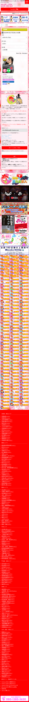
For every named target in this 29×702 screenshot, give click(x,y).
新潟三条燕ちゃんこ (6, 582)
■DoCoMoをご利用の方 (7, 135)
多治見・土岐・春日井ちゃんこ (9, 539)
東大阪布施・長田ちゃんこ (8, 599)
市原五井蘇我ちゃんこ (7, 508)
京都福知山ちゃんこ (6, 627)
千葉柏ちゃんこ (5, 507)
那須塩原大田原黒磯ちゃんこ (9, 500)
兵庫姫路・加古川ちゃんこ (8, 601)
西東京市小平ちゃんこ (7, 512)
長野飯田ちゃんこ (6, 572)
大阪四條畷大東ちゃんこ (7, 623)
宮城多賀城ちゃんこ (6, 433)
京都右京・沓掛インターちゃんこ (10, 615)
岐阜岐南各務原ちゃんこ (7, 548)
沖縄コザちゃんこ (6, 671)
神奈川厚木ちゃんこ (6, 466)
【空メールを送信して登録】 (15, 147)
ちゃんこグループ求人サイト (9, 683)
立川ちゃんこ (5, 448)
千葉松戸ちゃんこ (6, 481)
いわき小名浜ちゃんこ (7, 426)
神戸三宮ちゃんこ (6, 606)
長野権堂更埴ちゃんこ (7, 575)
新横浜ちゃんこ (5, 503)
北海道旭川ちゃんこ (6, 428)
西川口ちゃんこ (5, 447)
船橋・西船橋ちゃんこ (7, 520)
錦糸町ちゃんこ (5, 473)
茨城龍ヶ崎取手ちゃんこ (7, 491)
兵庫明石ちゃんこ (6, 608)
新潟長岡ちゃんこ (6, 570)
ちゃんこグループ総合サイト (9, 681)
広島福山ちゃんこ (6, 642)
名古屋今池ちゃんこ (6, 529)
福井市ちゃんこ (5, 584)
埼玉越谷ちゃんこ (6, 490)
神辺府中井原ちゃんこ (7, 673)
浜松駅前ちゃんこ (6, 544)
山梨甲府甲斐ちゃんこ (7, 574)
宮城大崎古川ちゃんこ (7, 421)
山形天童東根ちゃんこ (7, 419)
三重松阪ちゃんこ (6, 551)
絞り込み (4, 41)
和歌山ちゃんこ (5, 592)
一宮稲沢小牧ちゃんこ (7, 534)
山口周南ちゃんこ (6, 651)
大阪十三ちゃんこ (6, 613)
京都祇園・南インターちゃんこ (9, 591)
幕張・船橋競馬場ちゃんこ (8, 505)
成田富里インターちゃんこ (8, 455)
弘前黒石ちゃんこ (6, 425)
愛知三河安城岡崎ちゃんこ (8, 531)
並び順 (3, 47)
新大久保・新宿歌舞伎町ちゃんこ (10, 467)
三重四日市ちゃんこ (6, 538)
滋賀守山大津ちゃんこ (7, 620)
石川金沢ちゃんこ (6, 567)
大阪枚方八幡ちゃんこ (7, 616)
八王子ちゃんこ (5, 519)
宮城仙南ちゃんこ (6, 416)
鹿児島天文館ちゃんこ (7, 633)
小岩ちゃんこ (5, 514)
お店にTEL (14, 9)
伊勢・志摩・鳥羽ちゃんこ (8, 555)
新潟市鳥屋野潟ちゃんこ (7, 577)
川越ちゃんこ (5, 454)
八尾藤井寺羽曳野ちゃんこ (8, 603)
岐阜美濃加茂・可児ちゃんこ (9, 558)
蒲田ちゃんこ (5, 517)
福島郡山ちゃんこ (6, 437)
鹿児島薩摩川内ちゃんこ (7, 644)
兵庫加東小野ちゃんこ (7, 622)
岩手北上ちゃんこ (6, 430)
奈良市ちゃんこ (5, 604)
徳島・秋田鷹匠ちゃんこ (7, 645)
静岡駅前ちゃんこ (6, 541)
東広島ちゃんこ (5, 663)
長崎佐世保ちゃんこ (6, 635)
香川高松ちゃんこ (6, 640)
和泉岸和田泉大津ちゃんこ (8, 597)
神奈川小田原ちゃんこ (7, 479)
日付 (3, 35)
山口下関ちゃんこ (6, 656)
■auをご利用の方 (5, 136)
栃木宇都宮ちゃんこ (6, 459)
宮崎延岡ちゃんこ (6, 676)
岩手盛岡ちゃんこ (6, 435)
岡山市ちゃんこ (5, 668)
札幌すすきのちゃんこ (7, 431)
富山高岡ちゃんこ (6, 565)
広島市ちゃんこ (5, 652)
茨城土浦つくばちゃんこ (7, 478)
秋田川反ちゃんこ (6, 423)
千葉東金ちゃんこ (6, 474)
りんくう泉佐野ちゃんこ (7, 611)
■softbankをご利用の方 (7, 138)
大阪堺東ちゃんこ (6, 609)
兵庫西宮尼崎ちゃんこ (7, 625)
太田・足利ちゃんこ (6, 495)
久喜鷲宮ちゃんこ (6, 496)
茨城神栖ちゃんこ (6, 498)
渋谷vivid (4, 688)
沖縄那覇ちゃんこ (6, 649)
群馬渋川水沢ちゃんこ (7, 476)
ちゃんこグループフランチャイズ (10, 685)
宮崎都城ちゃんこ (6, 647)
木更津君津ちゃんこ (6, 471)
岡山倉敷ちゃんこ (6, 661)
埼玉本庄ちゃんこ (6, 469)
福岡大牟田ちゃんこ (6, 669)
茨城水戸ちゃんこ (6, 450)
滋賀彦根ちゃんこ (6, 589)
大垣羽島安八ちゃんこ (7, 532)
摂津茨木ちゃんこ (6, 618)
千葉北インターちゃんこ (7, 510)
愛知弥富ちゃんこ (6, 536)
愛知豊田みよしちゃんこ (7, 550)
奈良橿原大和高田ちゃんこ (8, 594)
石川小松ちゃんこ (6, 563)
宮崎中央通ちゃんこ (6, 666)
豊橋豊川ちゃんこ (6, 543)
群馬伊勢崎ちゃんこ (6, 483)
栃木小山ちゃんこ (6, 462)
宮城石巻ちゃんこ (6, 418)
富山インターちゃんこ (7, 568)
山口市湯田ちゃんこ (6, 675)
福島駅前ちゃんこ (6, 438)
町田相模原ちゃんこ (6, 464)
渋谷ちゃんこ (5, 515)
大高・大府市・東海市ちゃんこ (9, 546)
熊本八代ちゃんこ (6, 664)
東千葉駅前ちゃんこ (6, 452)
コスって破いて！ (6, 690)
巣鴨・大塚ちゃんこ (6, 524)
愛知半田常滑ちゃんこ (7, 556)
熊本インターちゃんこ (7, 637)
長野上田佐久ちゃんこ (7, 580)
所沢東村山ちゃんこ (6, 493)
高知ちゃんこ (5, 659)
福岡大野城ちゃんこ (6, 658)
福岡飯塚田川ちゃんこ (7, 654)
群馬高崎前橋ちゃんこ (7, 457)
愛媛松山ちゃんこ (6, 632)
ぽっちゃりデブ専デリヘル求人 (9, 687)
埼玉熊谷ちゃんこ (6, 461)
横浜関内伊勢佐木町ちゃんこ (9, 445)
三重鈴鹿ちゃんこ (6, 553)
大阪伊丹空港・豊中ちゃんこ (9, 596)
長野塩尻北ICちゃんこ (7, 579)
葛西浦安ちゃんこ (6, 502)
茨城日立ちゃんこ (6, 522)
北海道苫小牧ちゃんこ (7, 440)
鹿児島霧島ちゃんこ (6, 639)
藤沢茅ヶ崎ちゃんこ (6, 485)
